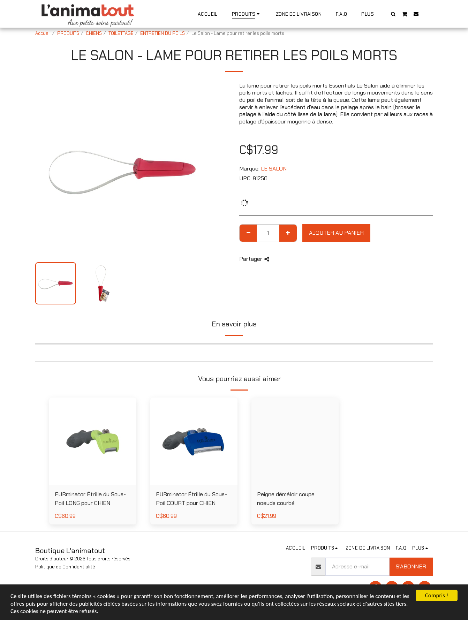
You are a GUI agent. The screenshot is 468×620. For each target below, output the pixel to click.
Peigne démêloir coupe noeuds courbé (286, 499)
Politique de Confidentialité (65, 567)
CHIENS (94, 33)
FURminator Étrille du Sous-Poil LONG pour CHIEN (90, 499)
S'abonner (411, 566)
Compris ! (436, 595)
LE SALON (274, 168)
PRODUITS (68, 33)
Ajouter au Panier (336, 232)
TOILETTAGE (121, 33)
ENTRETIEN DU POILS (162, 33)
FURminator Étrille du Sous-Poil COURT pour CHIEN (191, 499)
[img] (295, 441)
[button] (393, 13)
